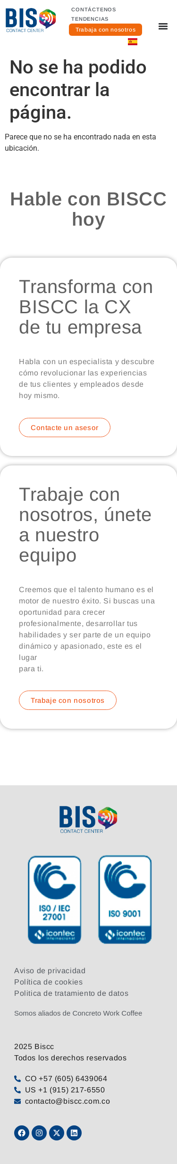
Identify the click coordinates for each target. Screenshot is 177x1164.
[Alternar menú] (163, 26)
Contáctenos (93, 9)
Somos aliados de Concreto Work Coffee (78, 1013)
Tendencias (90, 19)
